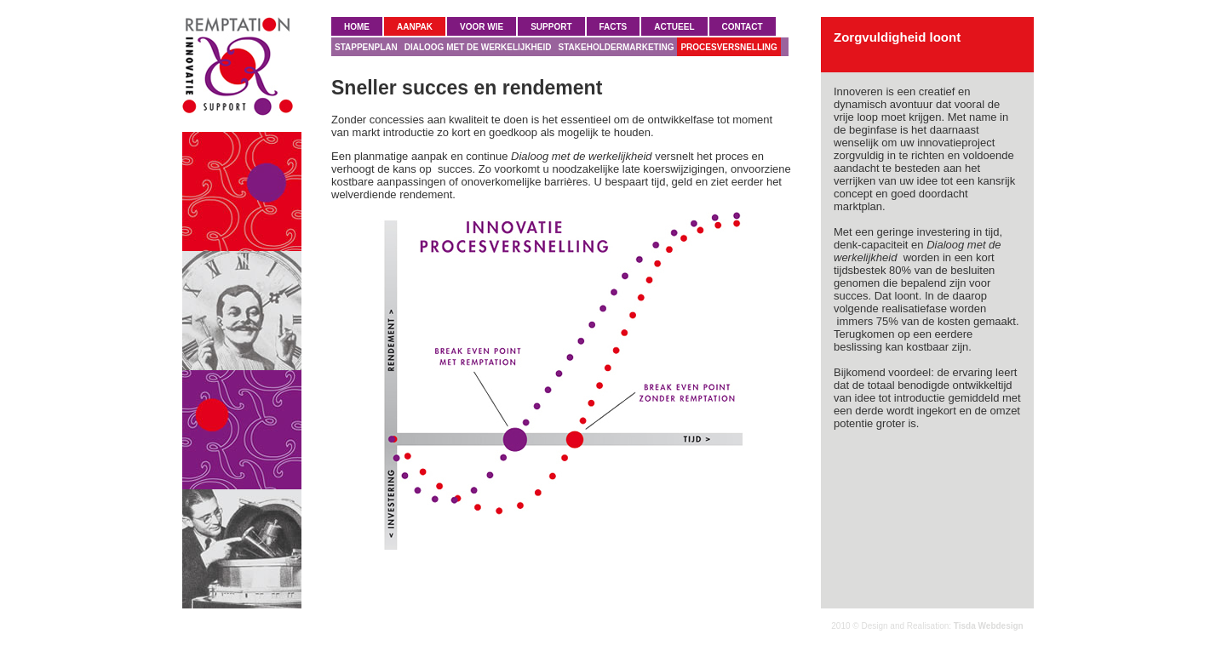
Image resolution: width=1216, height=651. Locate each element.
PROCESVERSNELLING (728, 47)
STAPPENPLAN (366, 47)
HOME (357, 26)
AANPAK (415, 26)
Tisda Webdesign (989, 626)
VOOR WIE (481, 26)
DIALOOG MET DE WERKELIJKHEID (478, 47)
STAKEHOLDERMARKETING (616, 47)
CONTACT (742, 26)
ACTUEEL (674, 26)
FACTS (613, 26)
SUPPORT (551, 26)
